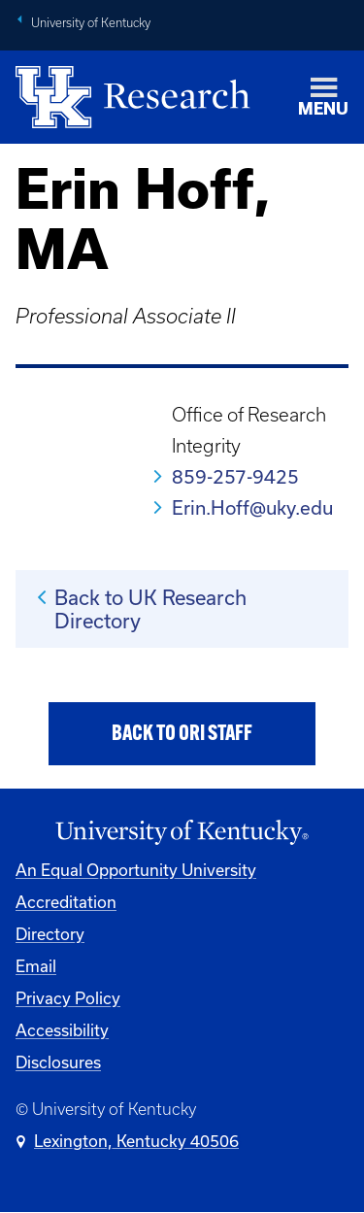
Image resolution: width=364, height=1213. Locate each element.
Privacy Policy (68, 998)
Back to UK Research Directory (150, 609)
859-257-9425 (235, 476)
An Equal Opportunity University (136, 869)
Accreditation (66, 902)
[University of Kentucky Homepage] (182, 833)
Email (36, 966)
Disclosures (58, 1062)
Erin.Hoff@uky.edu (252, 507)
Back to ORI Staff (182, 735)
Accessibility (62, 1030)
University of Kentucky (90, 23)
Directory (50, 934)
